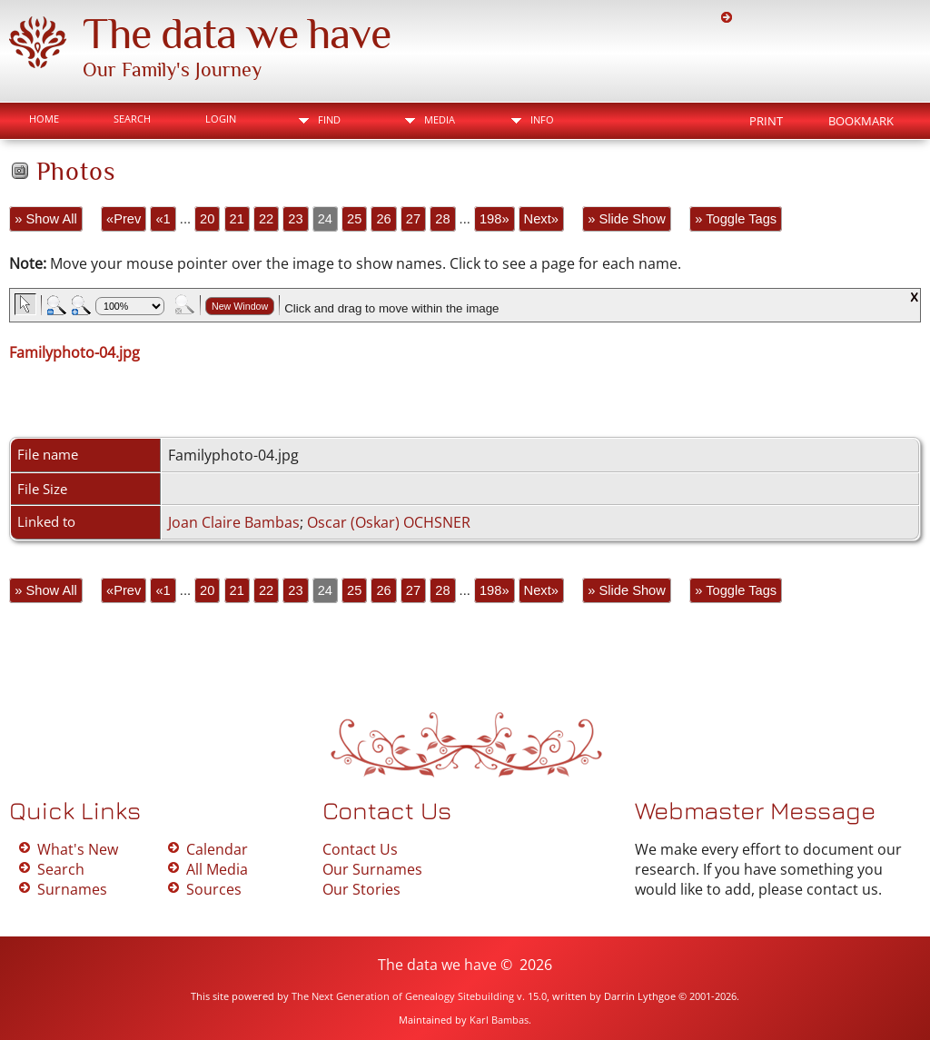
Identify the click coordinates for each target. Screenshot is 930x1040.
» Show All (45, 219)
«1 (162, 219)
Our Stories (361, 889)
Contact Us (360, 849)
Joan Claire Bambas (234, 522)
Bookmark (861, 121)
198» (495, 219)
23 (295, 219)
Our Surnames (372, 869)
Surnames (72, 889)
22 (266, 219)
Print (766, 121)
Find (329, 119)
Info (542, 119)
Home (44, 118)
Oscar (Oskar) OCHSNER (388, 522)
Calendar (217, 849)
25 (354, 219)
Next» (541, 219)
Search (132, 118)
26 (383, 219)
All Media (217, 869)
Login (220, 118)
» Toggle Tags (736, 219)
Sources (214, 889)
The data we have (237, 33)
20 (207, 219)
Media (439, 119)
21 (237, 219)
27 (413, 219)
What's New (77, 849)
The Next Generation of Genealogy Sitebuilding (403, 996)
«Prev (123, 219)
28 (442, 219)
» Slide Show (627, 219)
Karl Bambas (499, 1019)
